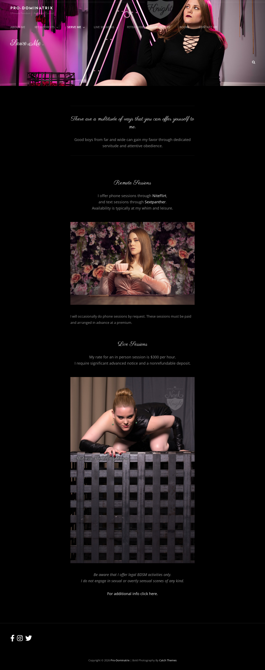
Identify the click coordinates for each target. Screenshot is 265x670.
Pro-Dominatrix (31, 8)
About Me (17, 27)
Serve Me (76, 27)
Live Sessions (106, 27)
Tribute (164, 27)
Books (184, 27)
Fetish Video (138, 27)
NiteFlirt (159, 195)
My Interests (47, 27)
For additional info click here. (132, 593)
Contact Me (208, 27)
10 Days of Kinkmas (27, 44)
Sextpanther (155, 201)
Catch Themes (168, 660)
